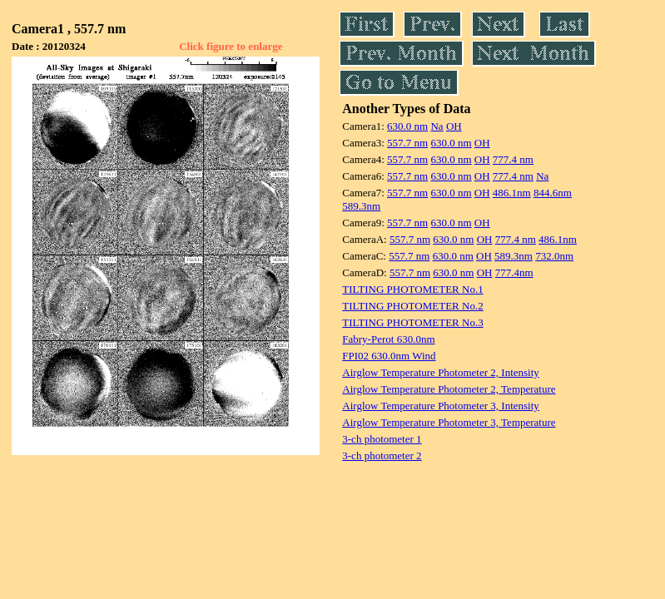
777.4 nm (513, 159)
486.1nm (512, 192)
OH (454, 126)
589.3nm (361, 206)
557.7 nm (407, 142)
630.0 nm (407, 126)
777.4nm (514, 272)
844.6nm (552, 192)
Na (436, 126)
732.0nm (554, 256)
